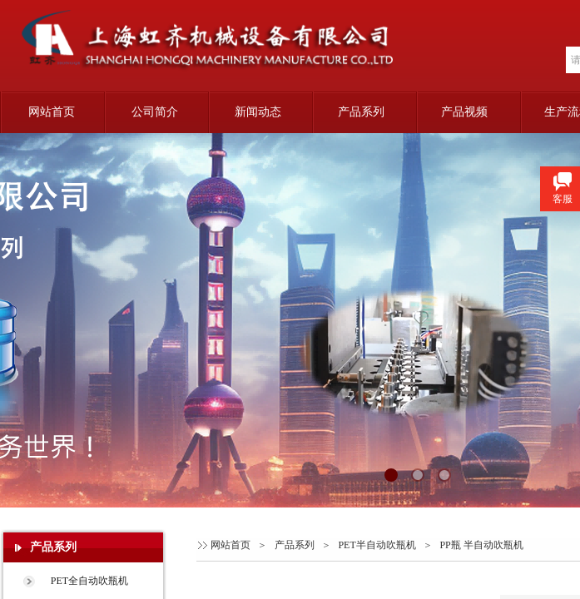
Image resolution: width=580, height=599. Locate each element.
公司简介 (154, 112)
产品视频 (464, 112)
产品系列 (361, 112)
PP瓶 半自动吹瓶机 (481, 545)
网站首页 (51, 112)
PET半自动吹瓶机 (376, 545)
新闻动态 (258, 112)
